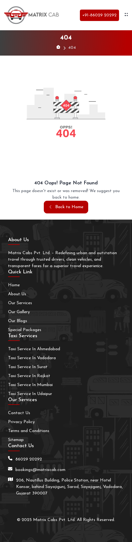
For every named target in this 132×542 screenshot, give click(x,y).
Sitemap (16, 440)
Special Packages (24, 330)
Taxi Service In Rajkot (29, 376)
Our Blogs (17, 321)
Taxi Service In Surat (27, 367)
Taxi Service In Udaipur (30, 394)
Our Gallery (19, 312)
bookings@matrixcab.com (40, 470)
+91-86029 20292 (99, 15)
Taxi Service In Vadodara (32, 358)
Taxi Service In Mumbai (30, 385)
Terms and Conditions (28, 431)
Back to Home (66, 207)
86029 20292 (28, 459)
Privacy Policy (21, 422)
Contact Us (19, 413)
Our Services (20, 303)
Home (14, 285)
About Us (17, 294)
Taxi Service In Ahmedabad (34, 349)
